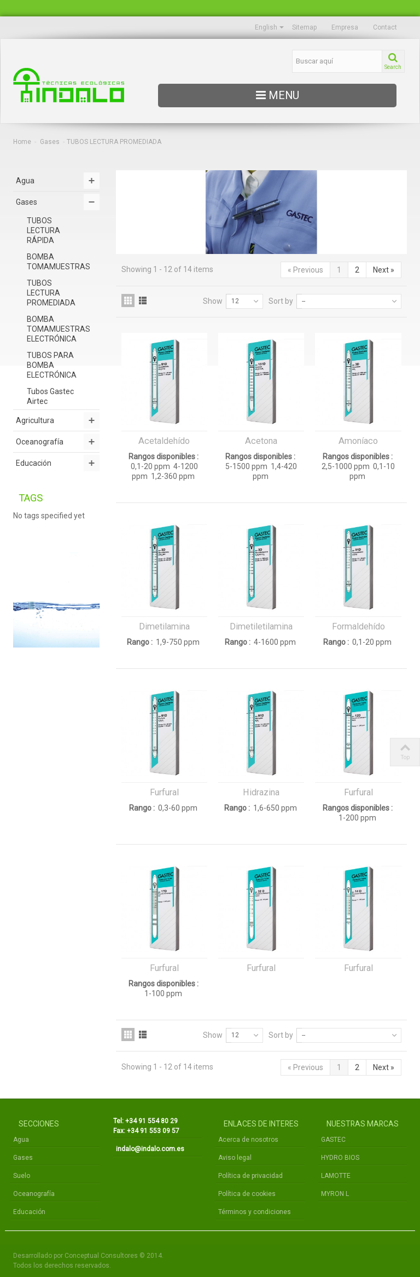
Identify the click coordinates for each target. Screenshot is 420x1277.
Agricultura (35, 420)
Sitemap (304, 27)
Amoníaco (358, 441)
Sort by (281, 301)
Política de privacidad (250, 1176)
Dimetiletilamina (261, 626)
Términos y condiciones (254, 1212)
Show (213, 301)
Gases (50, 142)
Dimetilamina (164, 626)
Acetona (261, 441)
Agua (25, 180)
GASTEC (333, 1139)
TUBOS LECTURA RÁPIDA (43, 230)
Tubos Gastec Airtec (50, 396)
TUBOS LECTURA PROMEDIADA (51, 293)
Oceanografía (39, 441)
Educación (33, 463)
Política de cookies (247, 1194)
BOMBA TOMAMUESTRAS (58, 261)
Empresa (344, 27)
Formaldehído (358, 626)
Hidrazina (261, 792)
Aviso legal (235, 1158)
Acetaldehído (164, 441)
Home (22, 142)
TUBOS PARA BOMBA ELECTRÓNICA (52, 365)
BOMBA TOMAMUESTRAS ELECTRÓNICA (58, 329)
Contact (385, 27)
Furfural (164, 792)
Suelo (21, 1176)
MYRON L (335, 1194)
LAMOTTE (336, 1176)
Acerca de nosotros (248, 1139)
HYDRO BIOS (340, 1158)
